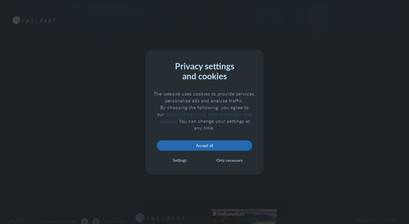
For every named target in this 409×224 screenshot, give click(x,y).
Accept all (204, 145)
